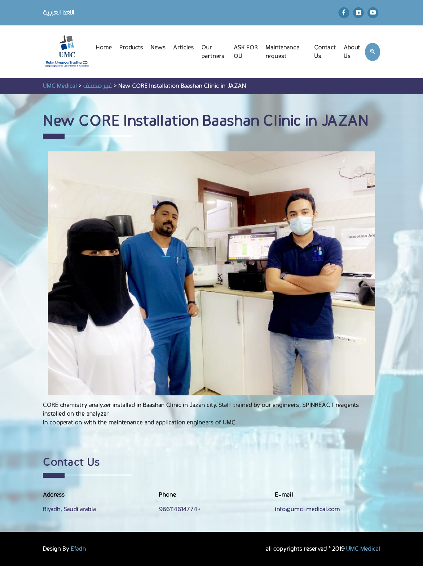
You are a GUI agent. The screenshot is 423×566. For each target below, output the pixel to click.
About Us (352, 52)
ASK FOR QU (246, 52)
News (158, 47)
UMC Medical (363, 549)
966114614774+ (180, 509)
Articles (183, 47)
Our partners (213, 52)
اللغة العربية (58, 12)
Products (131, 47)
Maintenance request (283, 52)
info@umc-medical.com (307, 509)
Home (104, 47)
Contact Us (325, 52)
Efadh (78, 549)
